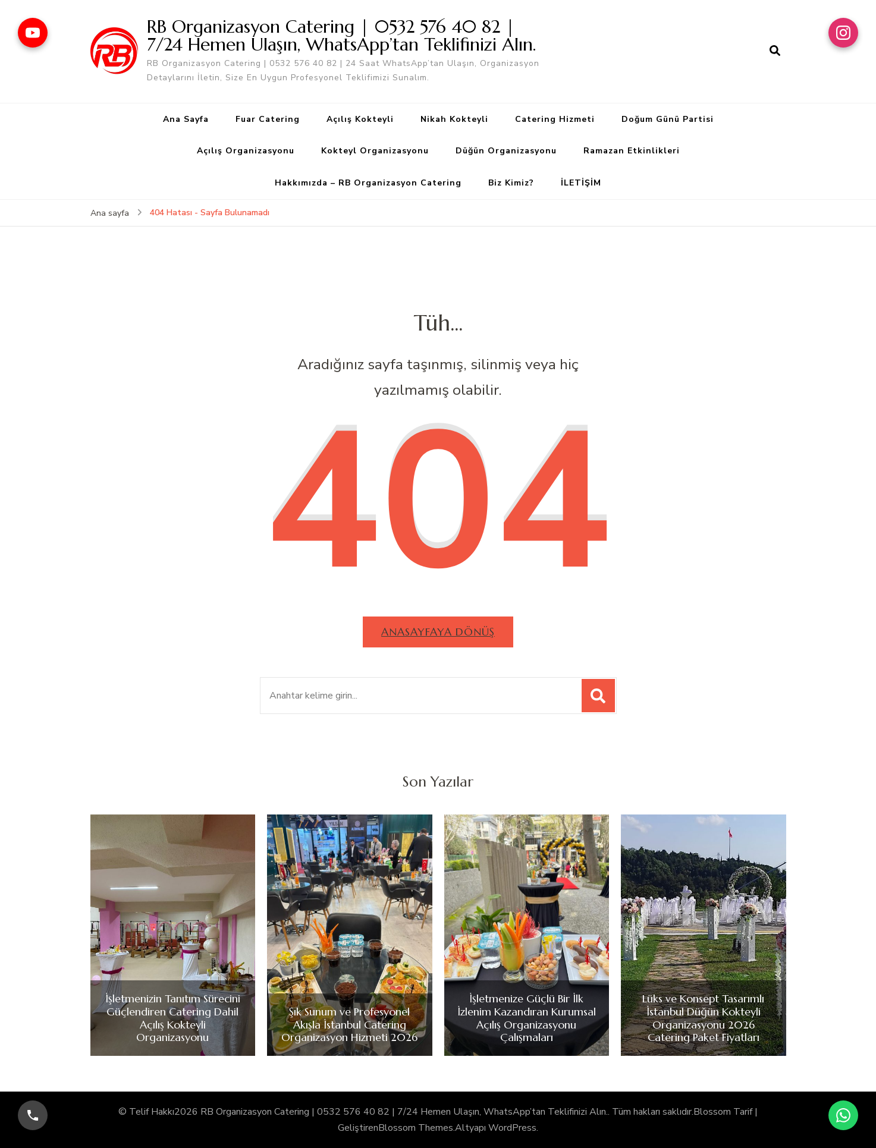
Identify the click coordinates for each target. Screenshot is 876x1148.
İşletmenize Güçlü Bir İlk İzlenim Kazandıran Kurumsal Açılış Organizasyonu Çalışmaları (526, 1017)
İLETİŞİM (581, 182)
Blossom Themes (415, 1127)
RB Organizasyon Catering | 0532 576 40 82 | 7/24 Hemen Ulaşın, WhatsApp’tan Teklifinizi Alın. (341, 35)
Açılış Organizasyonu (245, 150)
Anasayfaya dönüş (438, 632)
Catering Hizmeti (555, 119)
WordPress (512, 1127)
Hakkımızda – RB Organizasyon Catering (368, 182)
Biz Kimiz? (511, 182)
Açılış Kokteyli (360, 119)
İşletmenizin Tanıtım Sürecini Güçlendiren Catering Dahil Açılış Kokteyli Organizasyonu (172, 1017)
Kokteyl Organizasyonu (375, 150)
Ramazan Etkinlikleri (631, 150)
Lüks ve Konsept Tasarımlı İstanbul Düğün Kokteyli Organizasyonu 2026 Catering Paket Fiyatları (703, 1017)
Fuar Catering (268, 119)
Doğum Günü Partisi (667, 119)
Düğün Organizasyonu (506, 150)
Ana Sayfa (186, 119)
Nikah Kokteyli (454, 119)
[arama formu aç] (775, 51)
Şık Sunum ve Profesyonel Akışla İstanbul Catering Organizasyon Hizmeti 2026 (349, 1024)
